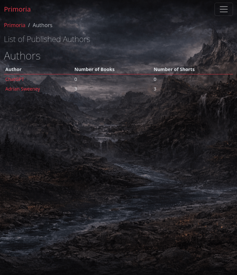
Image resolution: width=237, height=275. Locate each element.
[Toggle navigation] (223, 9)
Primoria (17, 9)
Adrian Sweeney (22, 89)
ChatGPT (14, 79)
